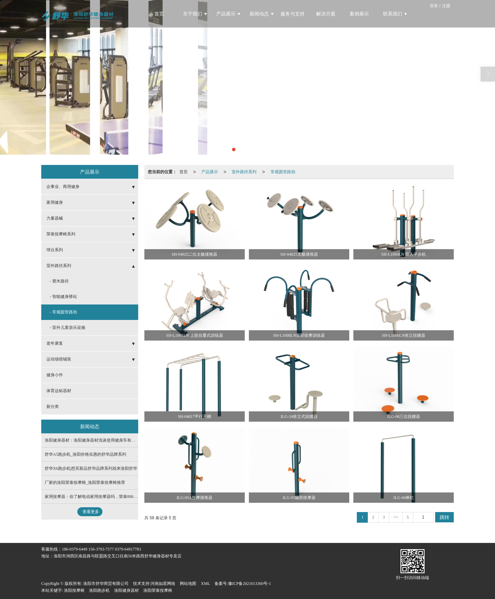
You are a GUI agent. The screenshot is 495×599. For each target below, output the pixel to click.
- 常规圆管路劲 (63, 312)
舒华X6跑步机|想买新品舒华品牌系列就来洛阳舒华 (91, 468)
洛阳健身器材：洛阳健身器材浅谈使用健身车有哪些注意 (96, 440)
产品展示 (225, 13)
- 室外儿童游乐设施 (67, 327)
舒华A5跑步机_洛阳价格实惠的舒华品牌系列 (85, 454)
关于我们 (192, 13)
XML (205, 583)
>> (395, 517)
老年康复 (54, 343)
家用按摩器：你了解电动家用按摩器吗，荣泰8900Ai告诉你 (98, 496)
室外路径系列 (244, 171)
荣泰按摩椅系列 (60, 234)
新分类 (52, 406)
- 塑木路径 (59, 281)
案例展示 (359, 13)
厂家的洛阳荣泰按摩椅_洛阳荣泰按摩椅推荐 (85, 482)
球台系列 (54, 249)
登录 (434, 5)
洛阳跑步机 (99, 590)
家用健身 (54, 202)
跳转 (444, 517)
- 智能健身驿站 (63, 296)
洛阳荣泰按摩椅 (157, 590)
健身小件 (54, 375)
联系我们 (392, 13)
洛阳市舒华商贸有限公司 (106, 583)
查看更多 (90, 511)
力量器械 (54, 218)
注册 (446, 5)
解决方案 (326, 13)
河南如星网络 (163, 583)
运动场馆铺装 (58, 359)
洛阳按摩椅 (74, 590)
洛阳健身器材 (126, 590)
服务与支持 (292, 13)
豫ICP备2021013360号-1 (249, 583)
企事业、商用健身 (62, 186)
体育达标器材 (58, 390)
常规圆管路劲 (283, 171)
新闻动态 (259, 13)
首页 (159, 13)
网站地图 (188, 583)
